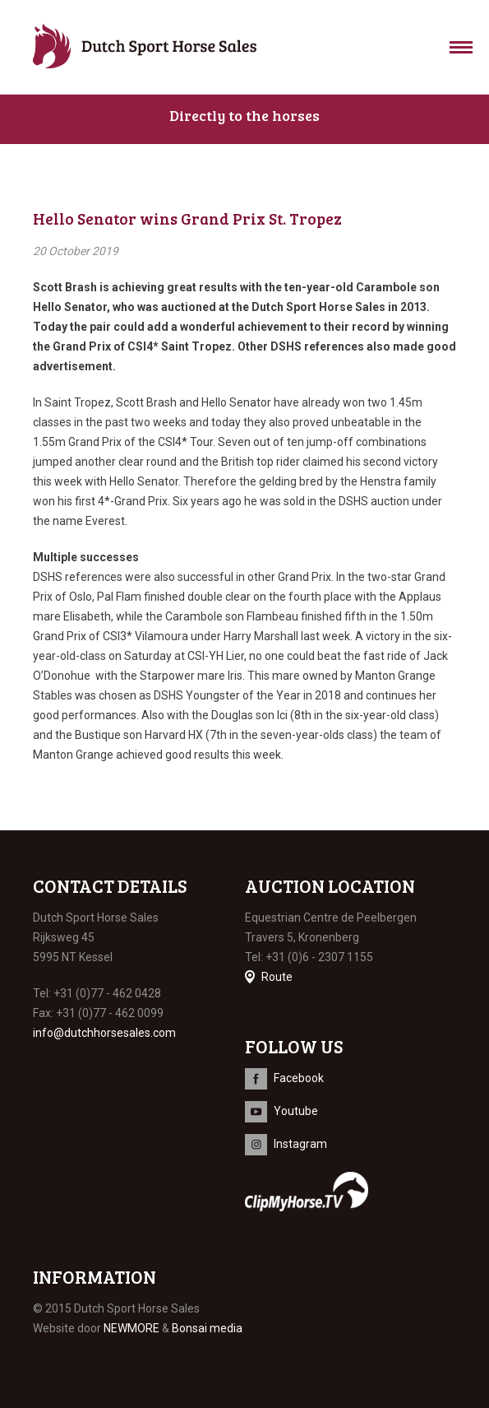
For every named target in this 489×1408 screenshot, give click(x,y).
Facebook (299, 1078)
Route (277, 976)
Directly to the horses (244, 115)
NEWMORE (131, 1328)
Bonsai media (207, 1328)
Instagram (300, 1143)
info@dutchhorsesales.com (104, 1032)
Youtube (296, 1111)
